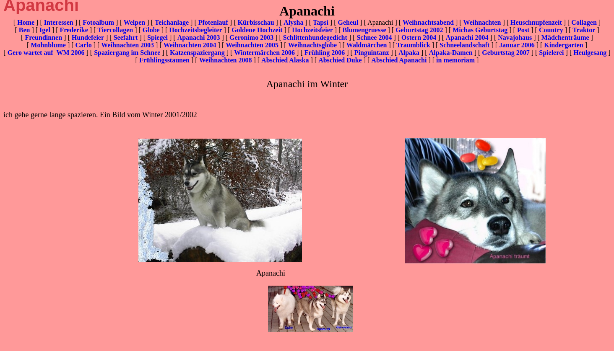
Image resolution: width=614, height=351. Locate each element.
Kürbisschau (255, 22)
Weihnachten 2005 (252, 45)
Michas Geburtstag (480, 30)
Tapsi (320, 22)
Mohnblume (48, 45)
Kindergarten (563, 45)
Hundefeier (88, 37)
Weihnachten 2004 (190, 45)
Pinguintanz (371, 52)
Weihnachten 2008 (225, 60)
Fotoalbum (98, 22)
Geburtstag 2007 (505, 52)
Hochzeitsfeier (312, 30)
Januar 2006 (517, 45)
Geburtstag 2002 (419, 30)
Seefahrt (126, 37)
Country (551, 30)
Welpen (135, 22)
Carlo (83, 45)
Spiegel (157, 37)
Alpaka (408, 52)
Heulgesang (589, 52)
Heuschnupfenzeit (536, 22)
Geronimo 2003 (251, 37)
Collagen (583, 22)
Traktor (583, 30)
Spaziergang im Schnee (127, 52)
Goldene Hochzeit (257, 30)
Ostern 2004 (418, 37)
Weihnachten (482, 22)
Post (523, 30)
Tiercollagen (115, 30)
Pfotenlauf (213, 22)
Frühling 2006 (324, 52)
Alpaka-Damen (451, 52)
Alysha (293, 22)
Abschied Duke (340, 60)
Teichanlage (172, 22)
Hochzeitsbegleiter (195, 30)
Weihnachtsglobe (312, 45)
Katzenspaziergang (197, 52)
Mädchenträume (565, 37)
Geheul (348, 22)
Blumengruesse (364, 30)
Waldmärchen (366, 45)
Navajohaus (515, 37)
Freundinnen (43, 37)
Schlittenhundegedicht (315, 37)
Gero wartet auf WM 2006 (46, 52)
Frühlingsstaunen (164, 60)
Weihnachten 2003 (127, 45)
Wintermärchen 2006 (264, 52)
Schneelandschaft (464, 45)
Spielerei (551, 52)
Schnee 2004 (374, 37)
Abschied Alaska (285, 60)
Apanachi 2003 (198, 37)
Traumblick (413, 45)
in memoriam (455, 60)
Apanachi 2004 (467, 37)
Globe (151, 30)
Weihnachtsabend (428, 22)
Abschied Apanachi (399, 60)
